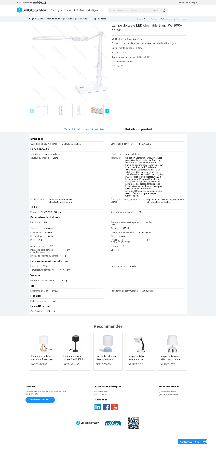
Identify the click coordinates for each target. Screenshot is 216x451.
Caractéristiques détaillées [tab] (84, 129)
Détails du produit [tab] (138, 129)
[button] (107, 111)
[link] (55, 19)
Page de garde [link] (36, 19)
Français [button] (195, 3)
